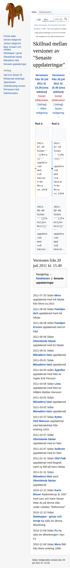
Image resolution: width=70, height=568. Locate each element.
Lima (58, 383)
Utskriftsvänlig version (14, 86)
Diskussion (45, 12)
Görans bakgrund (12, 39)
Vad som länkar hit (13, 75)
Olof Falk (60, 458)
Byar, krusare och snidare (12, 48)
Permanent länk (11, 89)
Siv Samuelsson (53, 25)
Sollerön (60, 448)
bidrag (42, 104)
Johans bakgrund (12, 43)
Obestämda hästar (44, 341)
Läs (36, 19)
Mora (58, 295)
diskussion (42, 100)
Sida (34, 12)
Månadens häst (42, 354)
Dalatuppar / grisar (13, 53)
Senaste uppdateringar (15, 64)
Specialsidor (10, 82)
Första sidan (10, 36)
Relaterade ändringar (14, 78)
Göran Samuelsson (40, 25)
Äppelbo (60, 369)
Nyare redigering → (58, 112)
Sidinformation (11, 93)
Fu (56, 530)
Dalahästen (43, 278)
